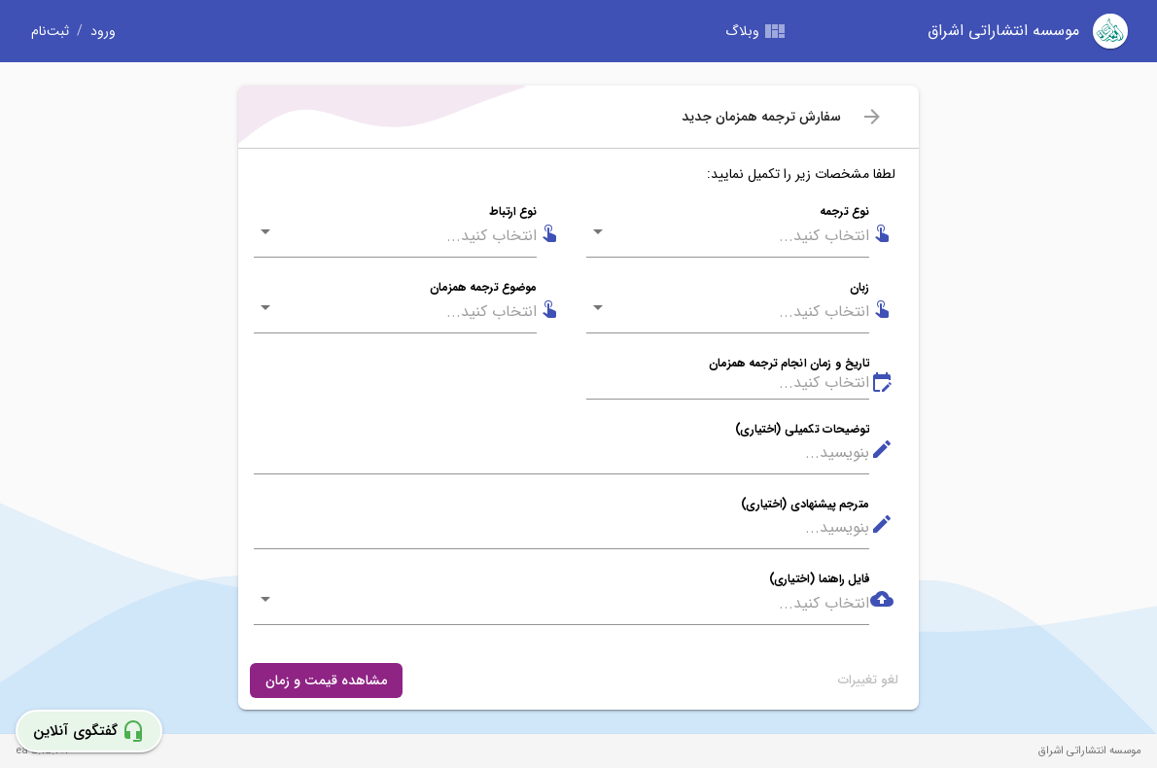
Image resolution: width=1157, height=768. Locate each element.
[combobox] (741, 236)
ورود (103, 31)
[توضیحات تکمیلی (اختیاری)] (561, 453)
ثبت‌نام (50, 31)
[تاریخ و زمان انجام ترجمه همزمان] (727, 383)
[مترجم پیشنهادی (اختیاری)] (561, 528)
